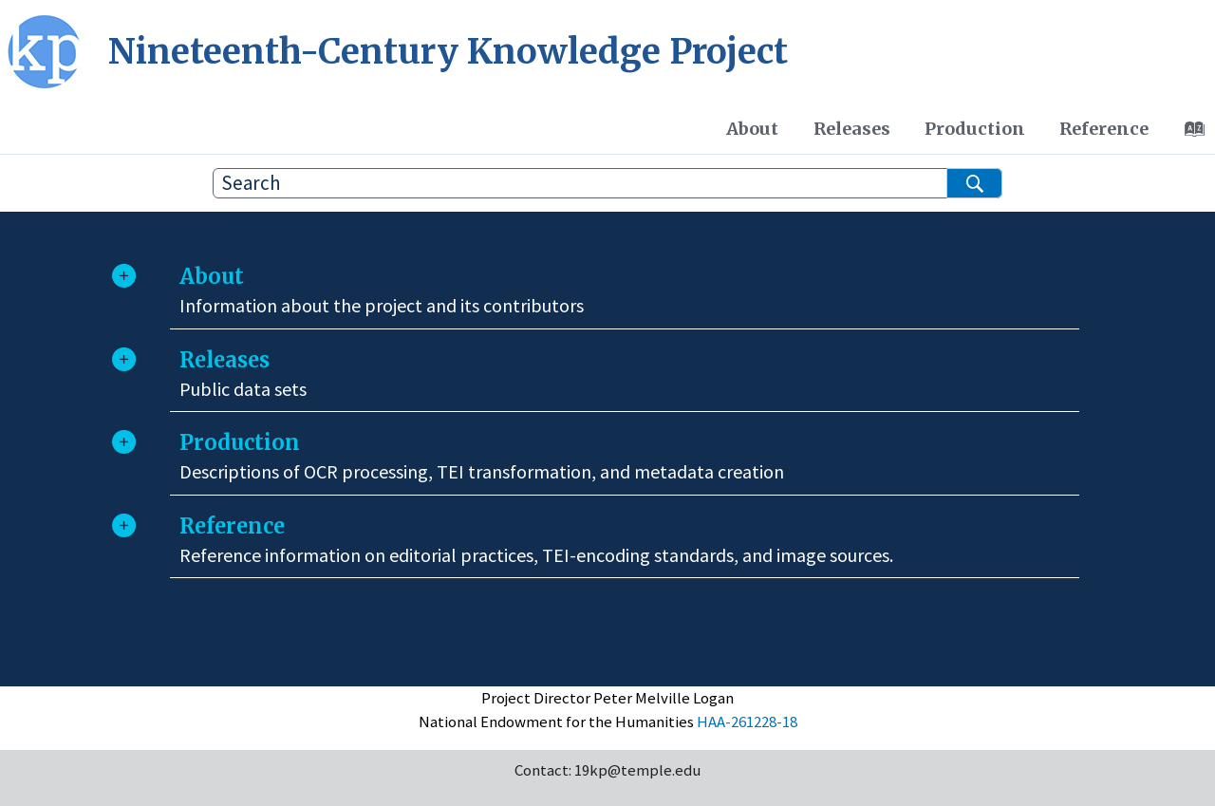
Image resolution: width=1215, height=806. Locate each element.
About (752, 129)
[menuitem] (752, 129)
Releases (851, 129)
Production (975, 129)
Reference (1104, 129)
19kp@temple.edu (637, 769)
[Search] (974, 183)
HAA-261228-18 (747, 721)
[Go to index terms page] (1188, 133)
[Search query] (607, 183)
